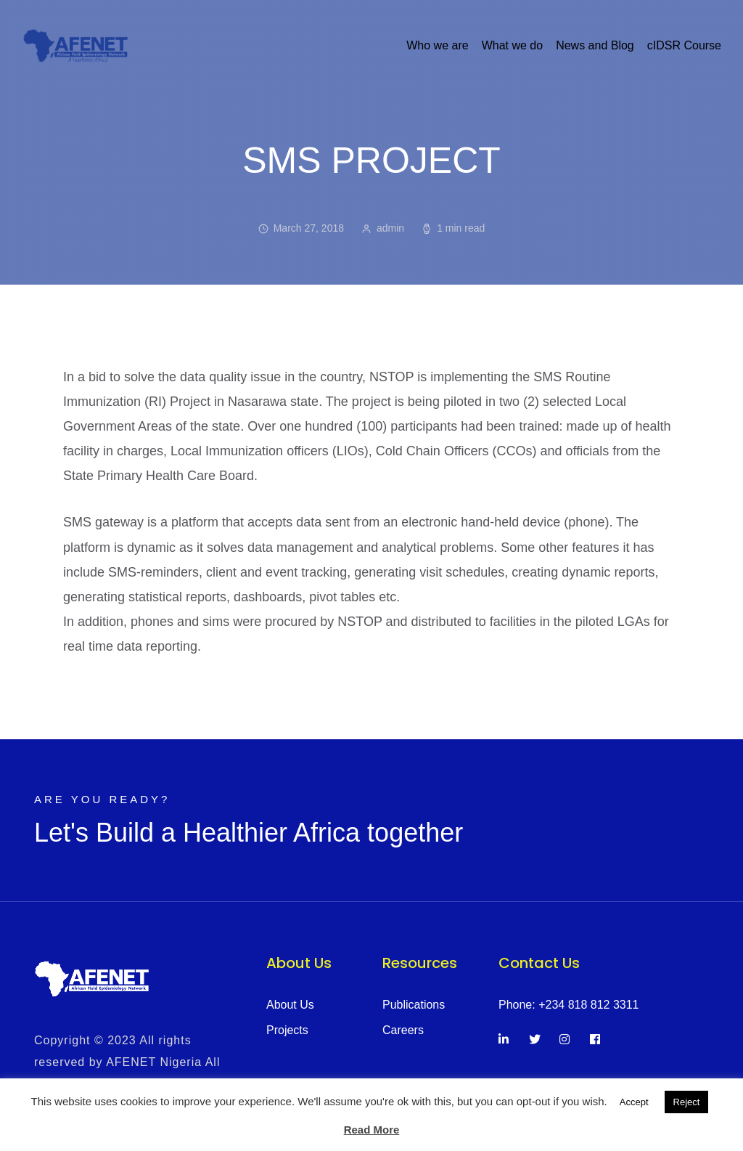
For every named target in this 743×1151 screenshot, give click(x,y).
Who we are (437, 45)
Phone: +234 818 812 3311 (568, 1005)
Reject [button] (686, 1102)
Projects (287, 1030)
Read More (372, 1129)
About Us (290, 1005)
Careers (403, 1030)
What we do (512, 45)
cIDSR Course (684, 45)
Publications (413, 1005)
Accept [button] (634, 1102)
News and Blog (595, 45)
